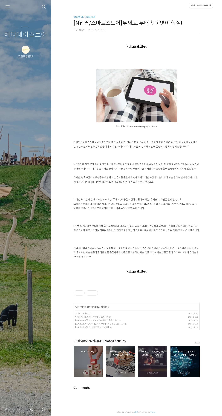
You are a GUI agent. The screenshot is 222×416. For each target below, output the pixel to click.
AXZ (136, 412)
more (197, 342)
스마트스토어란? (81, 313)
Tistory (153, 412)
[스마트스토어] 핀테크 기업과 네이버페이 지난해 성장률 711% (99, 324)
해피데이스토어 (25, 35)
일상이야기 (80, 307)
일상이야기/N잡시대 (84, 17)
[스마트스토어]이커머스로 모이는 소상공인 (92, 327)
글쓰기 (7, 409)
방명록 (19, 409)
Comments (82, 388)
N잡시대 (89, 307)
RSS (32, 409)
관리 (44, 409)
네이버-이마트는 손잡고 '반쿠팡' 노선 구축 (91, 317)
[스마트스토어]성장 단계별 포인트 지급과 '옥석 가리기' (96, 320)
